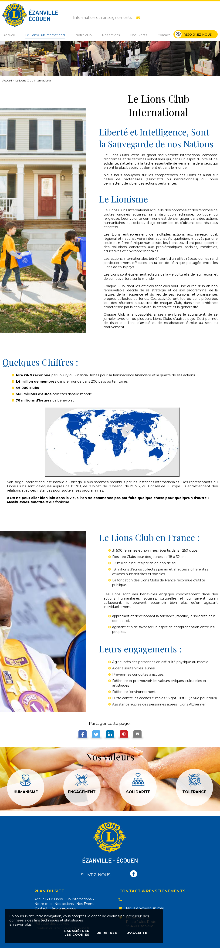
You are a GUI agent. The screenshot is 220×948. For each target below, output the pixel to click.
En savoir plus (20, 924)
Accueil (7, 80)
